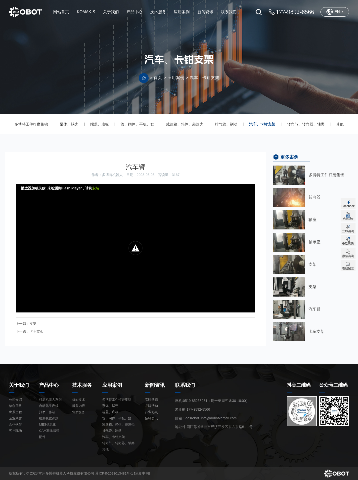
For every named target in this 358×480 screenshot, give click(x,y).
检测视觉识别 (48, 418)
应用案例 (176, 78)
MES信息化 (47, 424)
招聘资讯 (151, 418)
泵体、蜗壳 (69, 124)
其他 (340, 124)
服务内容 (78, 405)
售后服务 (78, 411)
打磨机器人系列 (50, 399)
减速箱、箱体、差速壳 (184, 124)
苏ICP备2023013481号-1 (114, 473)
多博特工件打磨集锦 (31, 124)
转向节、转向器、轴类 (305, 124)
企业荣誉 (15, 418)
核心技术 (78, 399)
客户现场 (15, 430)
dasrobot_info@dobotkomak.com (211, 418)
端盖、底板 (99, 124)
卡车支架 (37, 331)
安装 (95, 188)
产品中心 (49, 384)
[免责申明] (143, 473)
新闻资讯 (155, 384)
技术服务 (82, 384)
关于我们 (19, 384)
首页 (158, 78)
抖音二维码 (299, 384)
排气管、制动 (226, 124)
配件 (42, 436)
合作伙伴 (15, 424)
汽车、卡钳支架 (204, 78)
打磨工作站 (47, 411)
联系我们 (185, 384)
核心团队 (15, 405)
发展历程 (15, 411)
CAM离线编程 (49, 430)
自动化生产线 (48, 405)
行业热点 (151, 411)
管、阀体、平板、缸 (137, 124)
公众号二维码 (334, 384)
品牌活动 (151, 405)
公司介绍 (15, 399)
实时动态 (151, 399)
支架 (33, 324)
